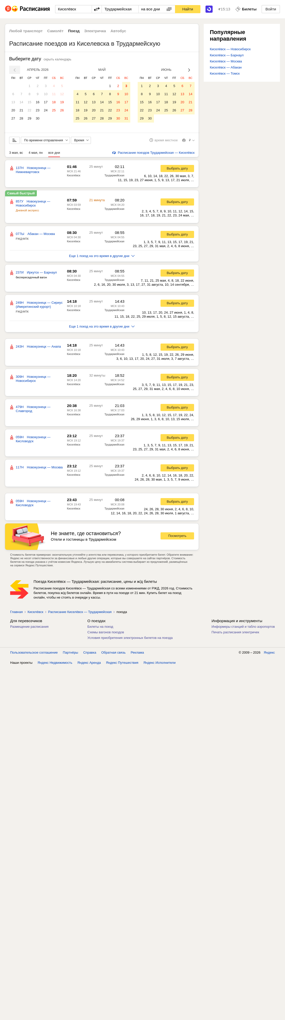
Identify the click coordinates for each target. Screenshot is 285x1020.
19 (62, 102)
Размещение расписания (29, 628)
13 (13, 102)
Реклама (137, 654)
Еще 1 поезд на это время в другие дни (102, 258)
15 (29, 102)
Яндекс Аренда (89, 664)
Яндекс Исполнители (160, 664)
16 (37, 102)
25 (54, 110)
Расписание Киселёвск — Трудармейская (80, 614)
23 (37, 110)
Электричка (95, 31)
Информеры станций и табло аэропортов (243, 628)
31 (126, 118)
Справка (89, 654)
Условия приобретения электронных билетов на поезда (130, 639)
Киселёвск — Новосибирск (230, 49)
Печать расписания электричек (235, 634)
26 (62, 110)
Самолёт (55, 31)
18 (54, 102)
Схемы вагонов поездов (105, 634)
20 (13, 110)
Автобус (118, 31)
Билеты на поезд (100, 628)
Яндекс (269, 654)
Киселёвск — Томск (225, 73)
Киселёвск (73, 177)
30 (37, 118)
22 (29, 110)
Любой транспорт (26, 31)
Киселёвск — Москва (226, 61)
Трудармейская (114, 177)
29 (29, 118)
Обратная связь (113, 654)
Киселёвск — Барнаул (227, 55)
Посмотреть (177, 538)
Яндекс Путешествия (122, 664)
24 (46, 110)
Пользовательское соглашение (34, 654)
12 (62, 94)
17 (46, 102)
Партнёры (70, 654)
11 (54, 94)
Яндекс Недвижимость (55, 664)
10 (46, 94)
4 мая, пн (36, 154)
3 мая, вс (16, 154)
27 (13, 118)
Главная (16, 614)
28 (21, 118)
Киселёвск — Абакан (226, 67)
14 (21, 102)
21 (21, 110)
